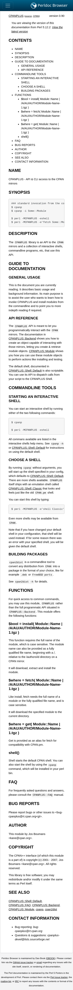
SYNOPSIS (22, 53)
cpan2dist (51, 909)
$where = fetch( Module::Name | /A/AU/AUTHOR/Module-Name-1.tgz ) (41, 115)
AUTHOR (21, 149)
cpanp (39, 909)
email (39, 962)
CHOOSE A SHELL (33, 86)
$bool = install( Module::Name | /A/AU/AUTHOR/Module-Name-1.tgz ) (40, 103)
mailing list (6, 981)
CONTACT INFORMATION (31, 161)
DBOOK (51, 958)
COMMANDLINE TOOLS (30, 74)
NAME (19, 48)
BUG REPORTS (25, 145)
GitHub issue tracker (23, 962)
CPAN (36, 16)
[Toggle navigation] (7, 5)
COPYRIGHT (23, 153)
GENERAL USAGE (33, 65)
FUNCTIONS (23, 94)
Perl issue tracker (59, 977)
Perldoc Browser (49, 6)
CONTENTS (20, 40)
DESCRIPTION (24, 57)
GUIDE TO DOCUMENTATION (34, 61)
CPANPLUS (16, 15)
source (28, 16)
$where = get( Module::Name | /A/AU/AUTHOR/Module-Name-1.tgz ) (40, 128)
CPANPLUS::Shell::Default (25, 370)
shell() (25, 136)
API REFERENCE (32, 69)
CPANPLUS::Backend (22, 338)
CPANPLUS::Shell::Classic (25, 488)
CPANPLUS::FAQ (20, 905)
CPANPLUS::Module (42, 351)
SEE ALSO (21, 157)
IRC (17, 981)
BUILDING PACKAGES (35, 90)
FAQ (17, 140)
